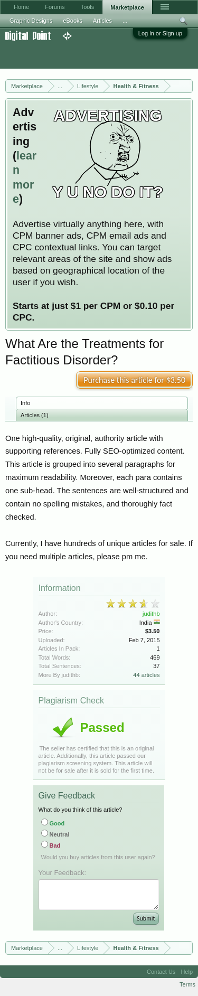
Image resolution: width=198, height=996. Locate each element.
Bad (51, 845)
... (124, 20)
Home (21, 7)
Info (25, 403)
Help (187, 972)
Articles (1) (35, 415)
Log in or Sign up (160, 33)
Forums (54, 7)
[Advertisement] (84, 55)
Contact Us (161, 972)
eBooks (72, 20)
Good (53, 823)
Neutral (55, 834)
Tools (88, 7)
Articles (102, 20)
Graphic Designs (31, 20)
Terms (187, 984)
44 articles (146, 675)
